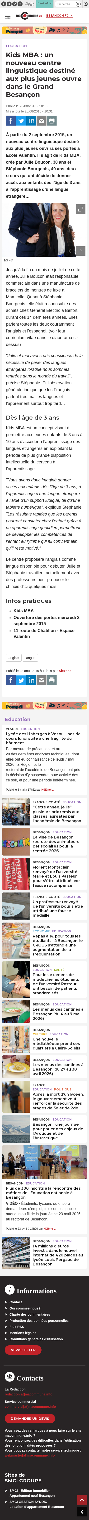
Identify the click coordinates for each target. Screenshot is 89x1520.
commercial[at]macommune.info (30, 1406)
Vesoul (12, 729)
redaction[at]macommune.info (28, 1394)
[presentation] (70, 251)
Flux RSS (16, 1327)
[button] (78, 4)
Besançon (41, 832)
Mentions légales (22, 1333)
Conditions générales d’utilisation (36, 1339)
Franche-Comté (46, 802)
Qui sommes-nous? (25, 1308)
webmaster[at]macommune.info (30, 1455)
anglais (14, 658)
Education (16, 46)
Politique (62, 1089)
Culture (40, 1034)
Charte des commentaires (29, 1314)
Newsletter (23, 1350)
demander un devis (30, 1419)
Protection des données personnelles (39, 1321)
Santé (59, 970)
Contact (15, 1302)
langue (30, 658)
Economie (41, 931)
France (39, 1085)
